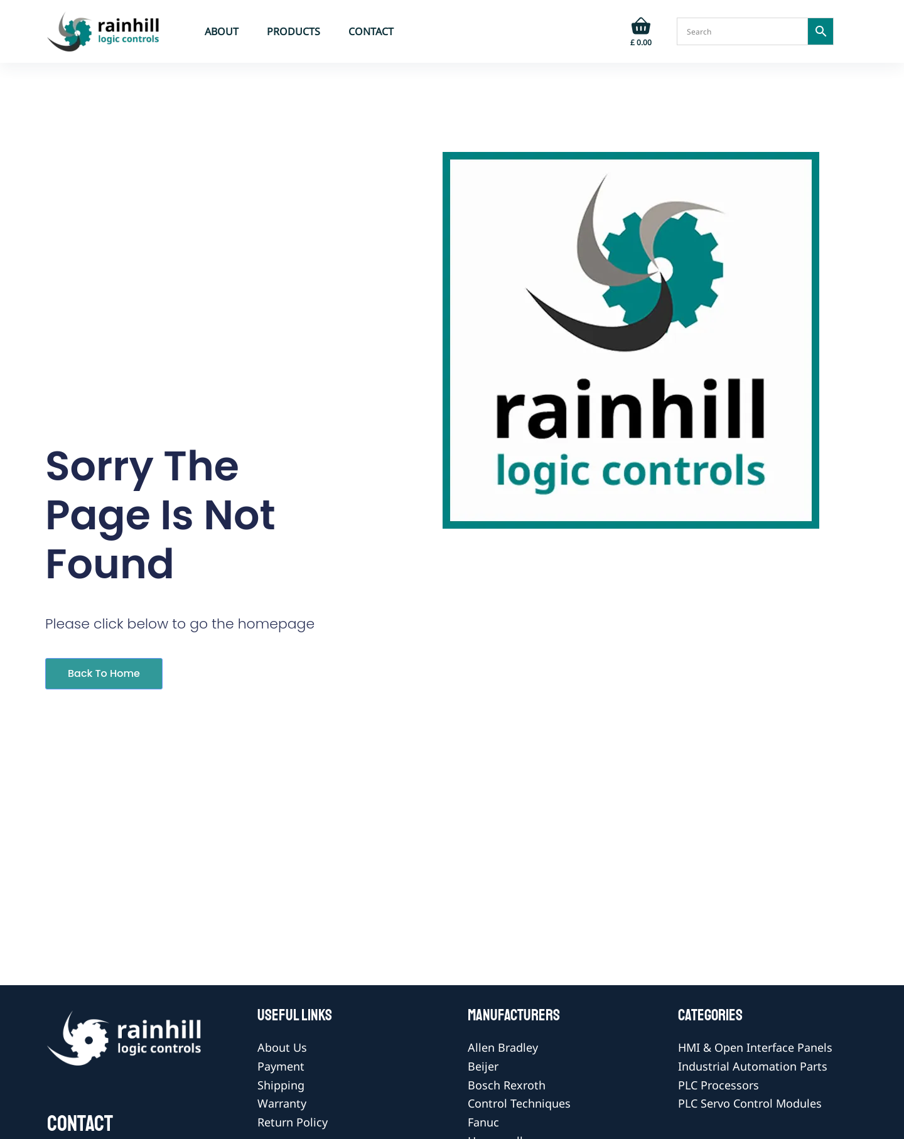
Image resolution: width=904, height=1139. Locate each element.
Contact (371, 31)
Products (293, 31)
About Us (282, 1047)
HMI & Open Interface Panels (755, 1047)
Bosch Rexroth (507, 1085)
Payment (280, 1066)
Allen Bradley (503, 1047)
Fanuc (483, 1122)
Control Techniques (519, 1103)
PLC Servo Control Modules (750, 1103)
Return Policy (292, 1122)
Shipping (280, 1085)
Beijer (483, 1066)
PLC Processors (718, 1085)
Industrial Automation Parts (752, 1066)
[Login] (602, 31)
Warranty (281, 1103)
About (222, 31)
